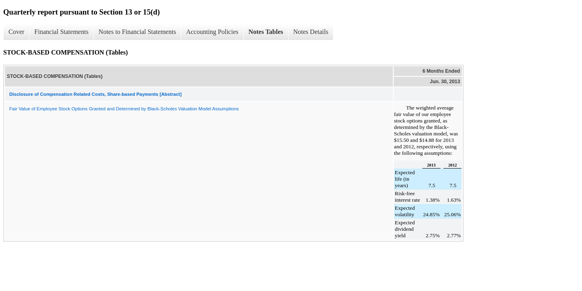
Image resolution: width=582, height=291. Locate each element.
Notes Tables (266, 31)
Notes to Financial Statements (137, 31)
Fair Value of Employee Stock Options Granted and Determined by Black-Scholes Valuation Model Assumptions (124, 108)
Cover (16, 31)
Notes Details (311, 31)
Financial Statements (61, 31)
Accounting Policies (212, 31)
